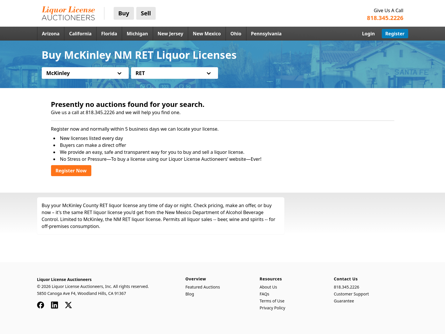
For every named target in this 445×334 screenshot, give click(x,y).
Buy (123, 13)
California (80, 33)
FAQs (264, 294)
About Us (268, 287)
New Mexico (207, 33)
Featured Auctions (203, 287)
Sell (146, 13)
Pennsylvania (266, 33)
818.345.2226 (346, 287)
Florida (109, 33)
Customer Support (351, 294)
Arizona (51, 33)
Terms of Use (272, 301)
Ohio (235, 33)
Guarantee (344, 301)
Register (395, 33)
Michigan (137, 33)
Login (368, 33)
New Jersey (171, 33)
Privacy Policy (272, 308)
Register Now (71, 170)
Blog (190, 294)
